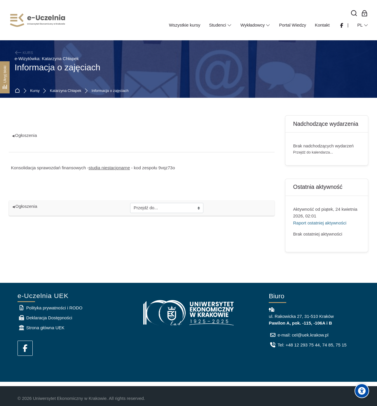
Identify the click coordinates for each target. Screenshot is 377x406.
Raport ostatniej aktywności (320, 222)
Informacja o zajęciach (110, 91)
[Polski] (362, 25)
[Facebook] (25, 348)
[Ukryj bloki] (5, 77)
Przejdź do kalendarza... (313, 152)
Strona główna (18, 91)
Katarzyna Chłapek (65, 91)
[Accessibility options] (362, 391)
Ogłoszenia (24, 135)
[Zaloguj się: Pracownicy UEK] (364, 13)
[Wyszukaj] (354, 13)
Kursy (35, 91)
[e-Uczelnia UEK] (38, 20)
